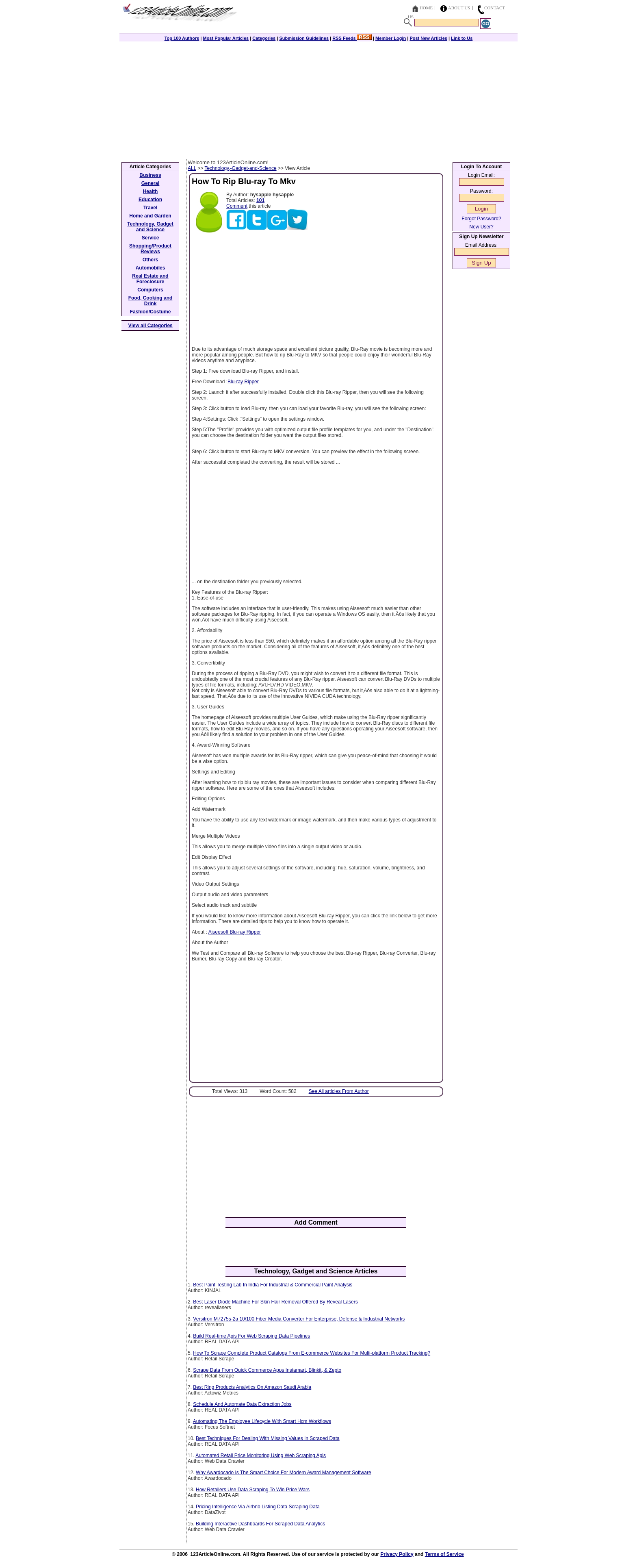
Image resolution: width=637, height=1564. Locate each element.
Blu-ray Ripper (243, 381)
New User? (481, 227)
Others (150, 260)
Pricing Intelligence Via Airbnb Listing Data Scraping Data (258, 1507)
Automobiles (150, 268)
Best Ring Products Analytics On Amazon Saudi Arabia (252, 1387)
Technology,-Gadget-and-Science (240, 168)
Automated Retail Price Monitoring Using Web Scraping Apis (260, 1455)
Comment (236, 206)
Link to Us (461, 38)
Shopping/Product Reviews (150, 248)
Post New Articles (428, 38)
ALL (192, 168)
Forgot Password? (481, 219)
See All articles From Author (339, 1091)
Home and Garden (150, 216)
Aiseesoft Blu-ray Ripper (234, 932)
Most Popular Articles (226, 38)
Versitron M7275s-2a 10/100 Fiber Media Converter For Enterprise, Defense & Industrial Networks (299, 1319)
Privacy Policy (396, 1554)
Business (150, 175)
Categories (263, 38)
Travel (150, 208)
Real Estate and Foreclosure (150, 279)
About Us (459, 7)
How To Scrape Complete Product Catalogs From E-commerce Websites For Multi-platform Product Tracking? (311, 1353)
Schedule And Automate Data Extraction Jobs (242, 1404)
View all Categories (150, 325)
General (150, 183)
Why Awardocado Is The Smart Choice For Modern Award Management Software (283, 1472)
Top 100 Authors (182, 38)
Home (426, 7)
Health (150, 191)
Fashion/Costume (150, 312)
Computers (150, 290)
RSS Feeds (352, 38)
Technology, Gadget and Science (150, 226)
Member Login (390, 38)
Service (150, 238)
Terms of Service (444, 1554)
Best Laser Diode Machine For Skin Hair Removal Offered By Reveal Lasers (275, 1302)
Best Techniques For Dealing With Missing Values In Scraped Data (268, 1438)
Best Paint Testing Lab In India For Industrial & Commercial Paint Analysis (272, 1285)
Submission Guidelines (304, 38)
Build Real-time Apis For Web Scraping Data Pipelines (251, 1336)
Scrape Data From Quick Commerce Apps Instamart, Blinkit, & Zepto (267, 1370)
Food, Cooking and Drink (150, 300)
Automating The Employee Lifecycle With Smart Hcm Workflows (262, 1421)
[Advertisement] (318, 98)
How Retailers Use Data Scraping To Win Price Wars (253, 1489)
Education (150, 199)
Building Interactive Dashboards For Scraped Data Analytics (260, 1524)
